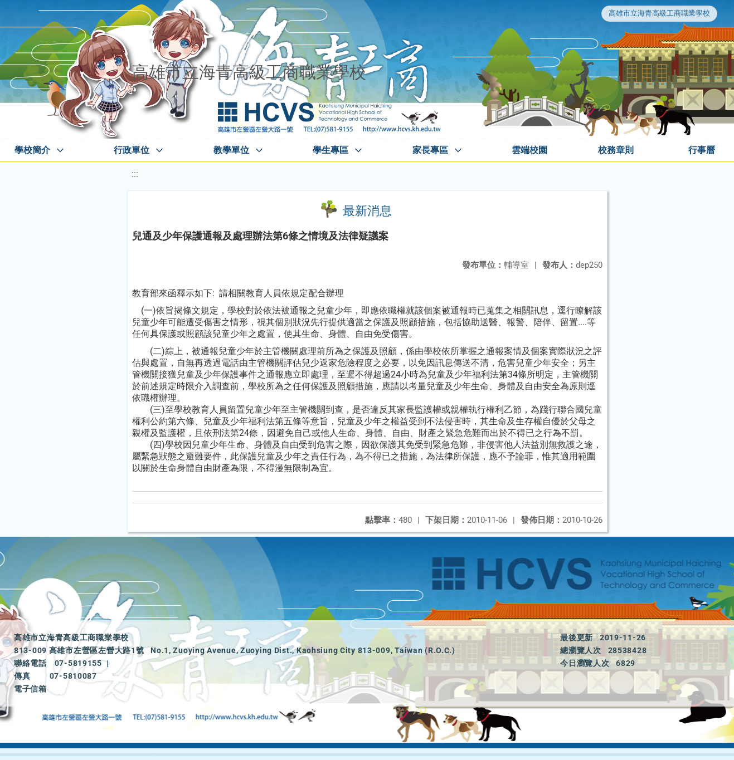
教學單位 (231, 150)
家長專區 (430, 150)
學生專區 (330, 150)
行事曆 (701, 150)
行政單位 (131, 150)
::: (135, 174)
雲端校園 (529, 150)
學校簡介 (32, 150)
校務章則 (616, 150)
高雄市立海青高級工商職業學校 (659, 13)
